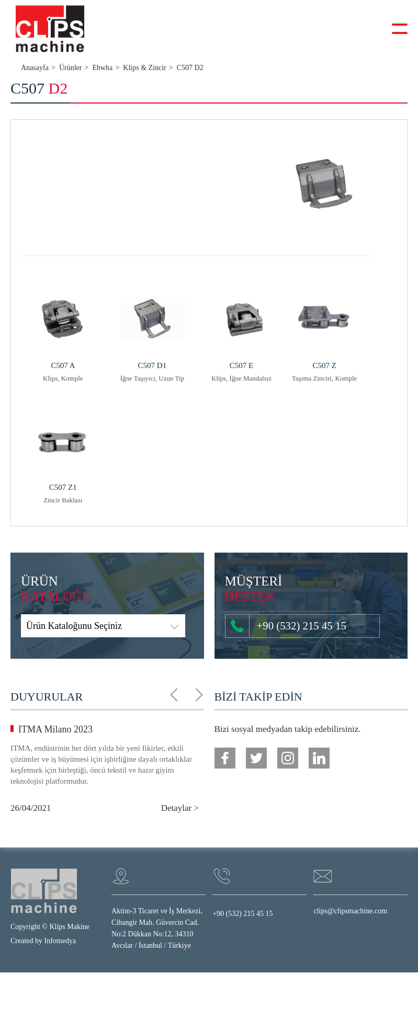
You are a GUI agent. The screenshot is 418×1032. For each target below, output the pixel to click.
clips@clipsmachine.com (350, 911)
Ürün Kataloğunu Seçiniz (74, 626)
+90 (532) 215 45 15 (282, 626)
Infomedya (60, 941)
